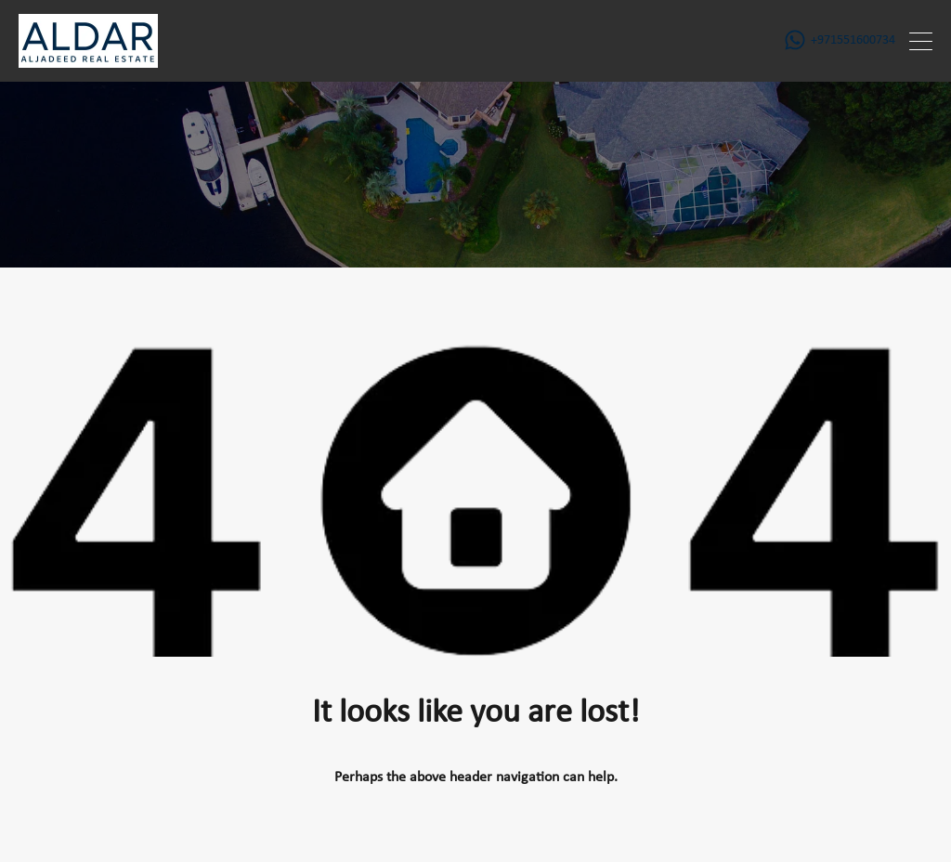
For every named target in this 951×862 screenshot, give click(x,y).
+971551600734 (853, 40)
